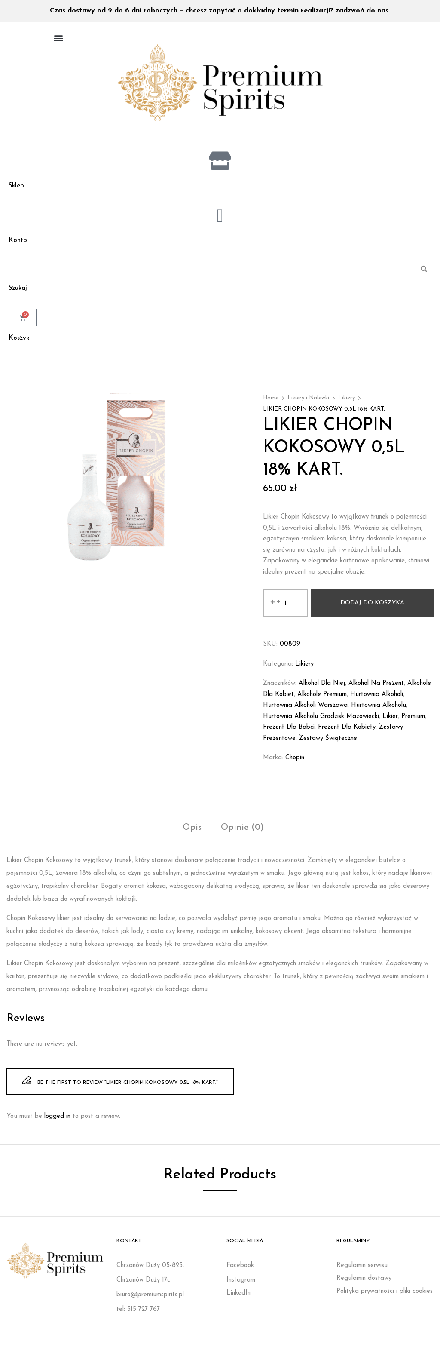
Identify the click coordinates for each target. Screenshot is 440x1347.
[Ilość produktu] (285, 609)
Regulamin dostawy (363, 1284)
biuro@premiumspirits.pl (150, 1301)
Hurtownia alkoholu (378, 711)
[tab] (192, 834)
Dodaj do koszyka (372, 609)
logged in (57, 1122)
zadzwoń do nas (362, 10)
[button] (58, 38)
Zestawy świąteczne (328, 744)
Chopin (294, 764)
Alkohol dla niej (322, 689)
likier (390, 722)
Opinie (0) (242, 833)
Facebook (240, 1271)
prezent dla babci (289, 733)
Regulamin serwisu (362, 1271)
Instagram (240, 1286)
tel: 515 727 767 (138, 1315)
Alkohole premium (322, 700)
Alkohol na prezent (376, 689)
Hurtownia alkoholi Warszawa (305, 711)
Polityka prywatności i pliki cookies (384, 1297)
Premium (413, 722)
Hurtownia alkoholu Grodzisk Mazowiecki (321, 722)
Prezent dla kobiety (347, 733)
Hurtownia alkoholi (376, 700)
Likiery (346, 404)
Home (270, 404)
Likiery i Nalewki (308, 404)
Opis (192, 833)
